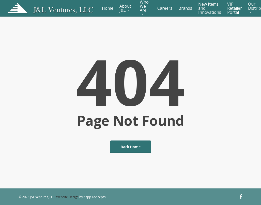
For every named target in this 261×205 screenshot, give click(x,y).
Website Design (67, 197)
